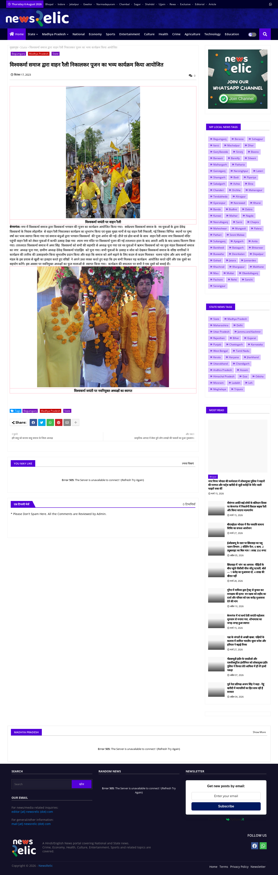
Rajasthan (219, 338)
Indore (62, 4)
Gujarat (251, 338)
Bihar (236, 338)
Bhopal (49, 4)
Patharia (240, 164)
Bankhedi (218, 247)
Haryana (234, 357)
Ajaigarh (238, 241)
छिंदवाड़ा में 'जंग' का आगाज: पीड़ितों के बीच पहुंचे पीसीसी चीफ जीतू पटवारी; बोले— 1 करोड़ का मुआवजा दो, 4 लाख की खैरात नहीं (246, 570)
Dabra (248, 209)
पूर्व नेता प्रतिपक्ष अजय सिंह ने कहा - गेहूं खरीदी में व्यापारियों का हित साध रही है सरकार (245, 687)
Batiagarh (238, 247)
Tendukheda (220, 196)
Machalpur (233, 145)
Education (232, 34)
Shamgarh (219, 177)
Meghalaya (219, 389)
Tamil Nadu (242, 351)
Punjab (217, 344)
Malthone (258, 267)
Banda (217, 209)
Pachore (218, 279)
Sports (110, 34)
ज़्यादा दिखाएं (188, 463)
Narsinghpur (241, 171)
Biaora (255, 152)
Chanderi (218, 190)
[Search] (42, 784)
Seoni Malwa (237, 235)
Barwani (218, 158)
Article (212, 4)
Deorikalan (238, 254)
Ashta (236, 183)
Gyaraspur (219, 203)
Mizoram (218, 383)
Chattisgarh (236, 344)
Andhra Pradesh (222, 370)
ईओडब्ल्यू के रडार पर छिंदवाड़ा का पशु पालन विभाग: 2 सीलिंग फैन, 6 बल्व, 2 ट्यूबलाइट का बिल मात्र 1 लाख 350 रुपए (246, 546)
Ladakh (236, 383)
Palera (258, 228)
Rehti (234, 279)
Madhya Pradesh (54, 34)
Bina (250, 183)
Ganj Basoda (220, 152)
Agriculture (192, 34)
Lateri (259, 171)
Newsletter (258, 867)
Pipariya (251, 177)
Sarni (239, 222)
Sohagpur (257, 139)
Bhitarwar (257, 247)
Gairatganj (219, 171)
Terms (223, 867)
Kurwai (217, 215)
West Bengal (220, 351)
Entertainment (129, 34)
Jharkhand (253, 357)
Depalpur (258, 254)
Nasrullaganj (220, 222)
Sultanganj (219, 241)
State (31, 34)
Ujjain (162, 4)
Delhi (240, 325)
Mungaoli (240, 228)
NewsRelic (46, 866)
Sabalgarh (219, 183)
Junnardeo (250, 260)
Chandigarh (242, 363)
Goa (245, 376)
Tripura (238, 389)
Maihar (233, 215)
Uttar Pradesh (221, 331)
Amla (255, 241)
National (79, 34)
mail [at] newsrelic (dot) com (31, 824)
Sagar (137, 4)
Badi (236, 177)
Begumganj (18, 53)
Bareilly (235, 158)
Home (19, 34)
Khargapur (238, 267)
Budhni (233, 209)
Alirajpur (241, 196)
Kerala (217, 357)
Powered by (226, 819)
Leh (250, 383)
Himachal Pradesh (223, 376)
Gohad (217, 260)
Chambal (124, 4)
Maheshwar (220, 228)
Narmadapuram (106, 4)
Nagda (249, 215)
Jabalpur (74, 4)
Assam (244, 370)
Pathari (217, 235)
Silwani (252, 158)
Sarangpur (219, 286)
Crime (176, 34)
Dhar (251, 145)
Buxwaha (218, 254)
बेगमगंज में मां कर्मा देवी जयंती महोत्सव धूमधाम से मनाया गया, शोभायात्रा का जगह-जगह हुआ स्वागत (245, 619)
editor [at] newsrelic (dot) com (32, 812)
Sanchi (249, 279)
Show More (259, 732)
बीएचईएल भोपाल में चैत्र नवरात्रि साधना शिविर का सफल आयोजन (245, 526)
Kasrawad (239, 203)
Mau (215, 273)
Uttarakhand (220, 363)
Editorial (200, 4)
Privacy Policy (239, 867)
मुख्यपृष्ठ (14, 47)
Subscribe (226, 806)
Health (163, 34)
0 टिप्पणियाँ (189, 504)
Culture (149, 34)
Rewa (173, 4)
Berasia (239, 139)
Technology (212, 34)
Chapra (254, 222)
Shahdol (150, 4)
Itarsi (216, 145)
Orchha (236, 190)
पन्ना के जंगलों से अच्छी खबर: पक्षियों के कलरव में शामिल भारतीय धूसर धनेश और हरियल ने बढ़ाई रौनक (246, 640)
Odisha (260, 376)
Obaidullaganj (250, 273)
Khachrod (218, 267)
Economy (95, 34)
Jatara (232, 260)
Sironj (239, 152)
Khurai (257, 203)
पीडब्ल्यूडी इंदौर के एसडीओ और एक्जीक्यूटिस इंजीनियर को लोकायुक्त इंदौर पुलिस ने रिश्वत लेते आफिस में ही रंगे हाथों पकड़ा (247, 664)
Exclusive (185, 4)
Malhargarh (220, 164)
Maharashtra (220, 325)
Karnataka (257, 344)
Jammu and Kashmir (249, 331)
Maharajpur (255, 190)
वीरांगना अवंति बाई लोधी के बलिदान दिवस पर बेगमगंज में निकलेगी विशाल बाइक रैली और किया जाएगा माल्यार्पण (246, 506)
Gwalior (88, 4)
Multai (230, 273)
